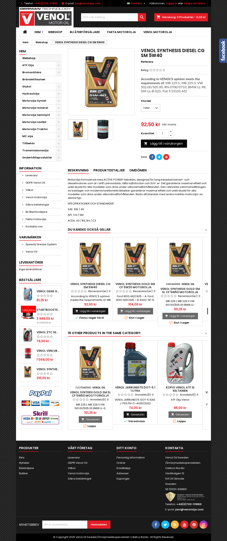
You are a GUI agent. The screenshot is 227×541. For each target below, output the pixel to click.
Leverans (31, 175)
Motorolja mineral (35, 108)
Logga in (171, 3)
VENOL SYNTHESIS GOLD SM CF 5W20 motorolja (135, 285)
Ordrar (121, 463)
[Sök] (113, 17)
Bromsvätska (31, 72)
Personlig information (131, 457)
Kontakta (174, 448)
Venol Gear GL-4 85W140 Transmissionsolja (48, 291)
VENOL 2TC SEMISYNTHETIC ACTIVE (48, 332)
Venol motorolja (157, 32)
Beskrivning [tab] (78, 170)
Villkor (29, 190)
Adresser (123, 473)
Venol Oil (31, 252)
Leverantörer (31, 262)
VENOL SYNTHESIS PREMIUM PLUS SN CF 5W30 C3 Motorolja (48, 369)
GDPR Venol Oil (35, 183)
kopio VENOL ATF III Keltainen (180, 389)
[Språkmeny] (136, 3)
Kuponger (123, 479)
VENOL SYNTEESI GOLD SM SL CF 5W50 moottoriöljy (90, 394)
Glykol (26, 86)
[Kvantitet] (162, 133)
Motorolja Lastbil (34, 122)
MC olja (27, 136)
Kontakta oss (34, 226)
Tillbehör (28, 143)
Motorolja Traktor (35, 129)
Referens (147, 62)
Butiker (23, 473)
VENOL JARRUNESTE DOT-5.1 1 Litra (135, 389)
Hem (38, 32)
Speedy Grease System (41, 244)
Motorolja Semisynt (36, 115)
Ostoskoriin (90, 419)
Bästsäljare (30, 279)
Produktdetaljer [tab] (109, 170)
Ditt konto (126, 448)
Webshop (55, 32)
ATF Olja (28, 65)
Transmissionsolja (35, 150)
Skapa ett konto (194, 3)
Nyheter (24, 463)
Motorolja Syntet (34, 101)
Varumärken (30, 237)
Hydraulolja (30, 94)
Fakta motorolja (121, 32)
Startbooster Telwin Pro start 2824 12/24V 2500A (48, 309)
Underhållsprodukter (37, 157)
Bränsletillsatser (33, 79)
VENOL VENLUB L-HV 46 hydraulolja (48, 350)
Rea (21, 457)
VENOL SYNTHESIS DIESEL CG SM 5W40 (90, 285)
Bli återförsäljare (85, 32)
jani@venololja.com (88, 3)
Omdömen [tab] (138, 170)
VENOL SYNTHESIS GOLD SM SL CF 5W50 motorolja (180, 290)
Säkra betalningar (37, 205)
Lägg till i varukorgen (163, 143)
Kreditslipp (124, 468)
